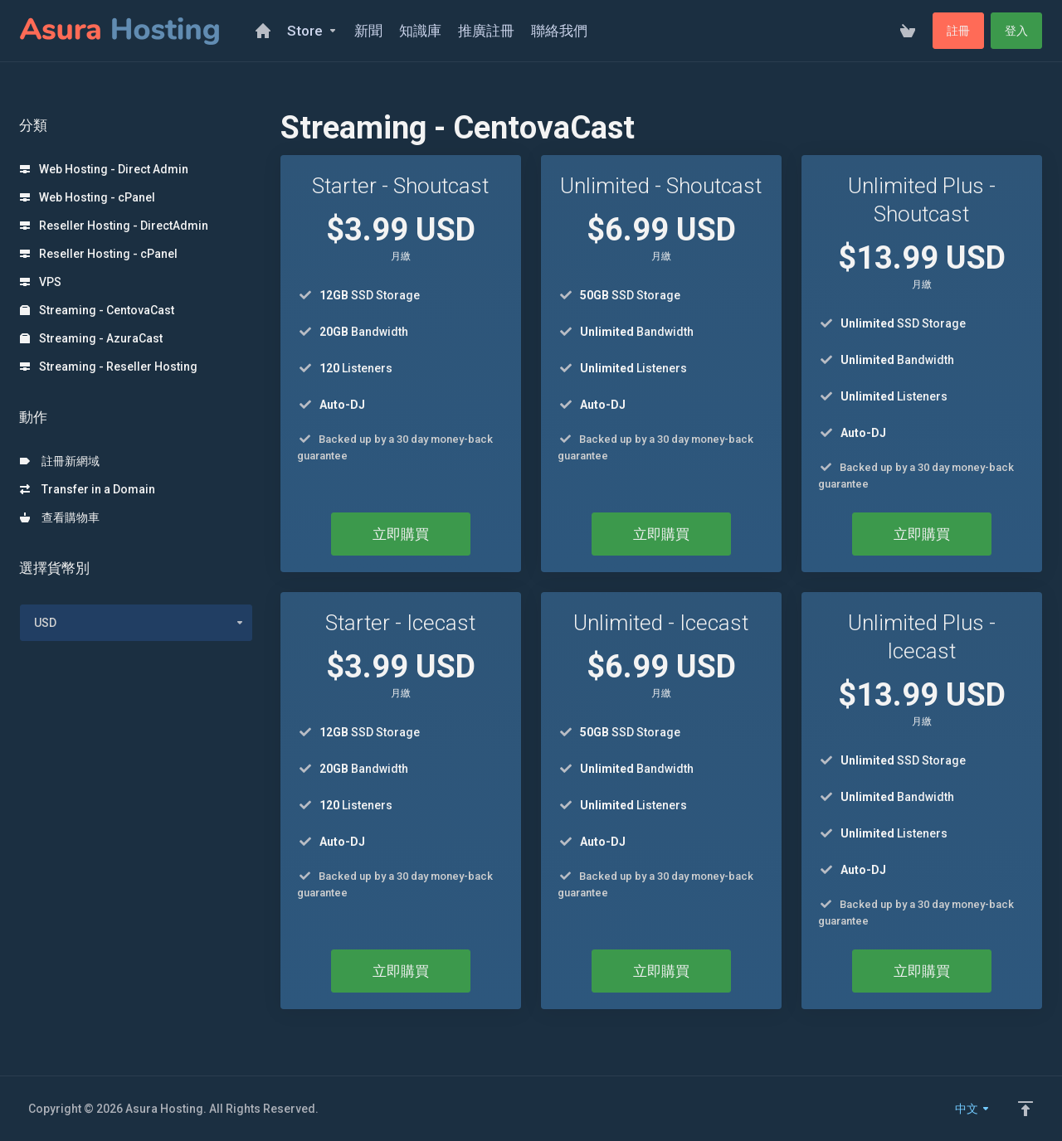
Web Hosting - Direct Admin (104, 169)
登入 (1016, 30)
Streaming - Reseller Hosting (108, 366)
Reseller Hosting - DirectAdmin (114, 225)
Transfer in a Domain (87, 489)
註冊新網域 (60, 461)
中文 (973, 1108)
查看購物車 (60, 517)
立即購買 (401, 534)
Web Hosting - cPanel (87, 197)
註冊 (958, 30)
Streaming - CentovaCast (97, 310)
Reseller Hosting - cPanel (99, 253)
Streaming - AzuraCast (91, 338)
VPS (40, 282)
